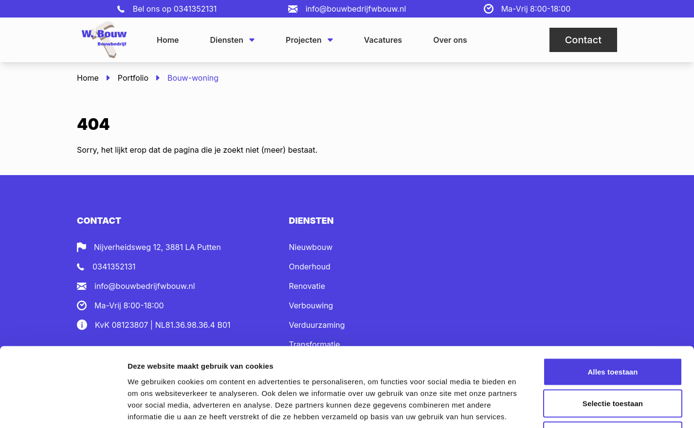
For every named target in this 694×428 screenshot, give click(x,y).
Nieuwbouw (311, 247)
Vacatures (383, 40)
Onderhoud (309, 266)
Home (168, 40)
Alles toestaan (612, 300)
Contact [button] (583, 40)
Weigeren (612, 364)
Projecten (309, 40)
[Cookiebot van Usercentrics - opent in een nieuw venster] (63, 409)
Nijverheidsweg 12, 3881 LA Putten (157, 247)
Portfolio (133, 78)
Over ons (450, 40)
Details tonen (526, 409)
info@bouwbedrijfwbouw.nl (356, 9)
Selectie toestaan (613, 332)
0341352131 (195, 9)
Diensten (232, 40)
